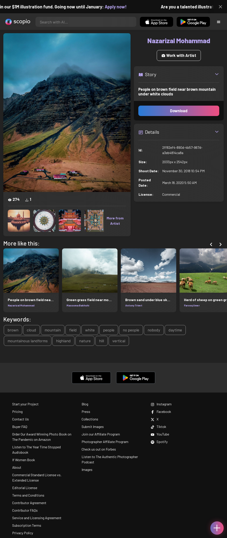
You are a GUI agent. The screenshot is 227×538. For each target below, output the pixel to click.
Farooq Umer (192, 305)
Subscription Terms (26, 525)
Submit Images (93, 426)
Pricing (17, 411)
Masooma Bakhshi (78, 305)
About (16, 467)
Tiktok (158, 426)
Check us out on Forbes (99, 449)
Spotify (159, 441)
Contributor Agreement (29, 503)
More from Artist (115, 220)
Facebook (161, 411)
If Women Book (23, 460)
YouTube (160, 434)
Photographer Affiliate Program (105, 441)
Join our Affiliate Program (101, 434)
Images (87, 469)
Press (86, 411)
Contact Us (20, 419)
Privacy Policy (22, 533)
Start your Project (25, 404)
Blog (85, 404)
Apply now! (119, 6)
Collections (90, 419)
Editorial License (24, 488)
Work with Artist (178, 55)
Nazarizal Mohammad (21, 305)
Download (179, 110)
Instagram (161, 404)
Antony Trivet (133, 305)
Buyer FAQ (19, 426)
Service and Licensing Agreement (36, 518)
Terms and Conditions (28, 495)
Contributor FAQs (25, 510)
